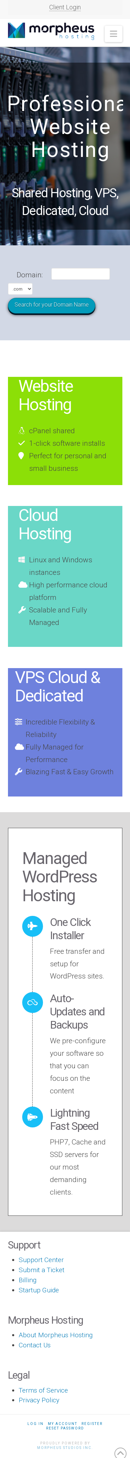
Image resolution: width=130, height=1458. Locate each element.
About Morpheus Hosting (56, 1335)
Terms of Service (43, 1390)
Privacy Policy (39, 1400)
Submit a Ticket (41, 1270)
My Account (62, 1424)
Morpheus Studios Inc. (65, 1448)
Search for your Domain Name (52, 304)
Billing (27, 1280)
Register (92, 1424)
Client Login (65, 7)
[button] (113, 34)
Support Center (41, 1260)
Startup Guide (39, 1290)
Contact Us (35, 1345)
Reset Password (65, 1428)
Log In (35, 1424)
